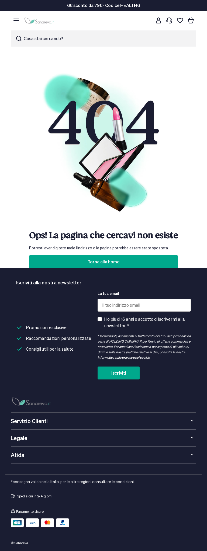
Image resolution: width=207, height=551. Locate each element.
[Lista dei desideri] (180, 20)
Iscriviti (118, 372)
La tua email (108, 293)
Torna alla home (103, 261)
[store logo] (40, 20)
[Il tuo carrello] (190, 20)
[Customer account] (158, 20)
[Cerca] (147, 20)
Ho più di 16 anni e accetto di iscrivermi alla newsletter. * (144, 322)
